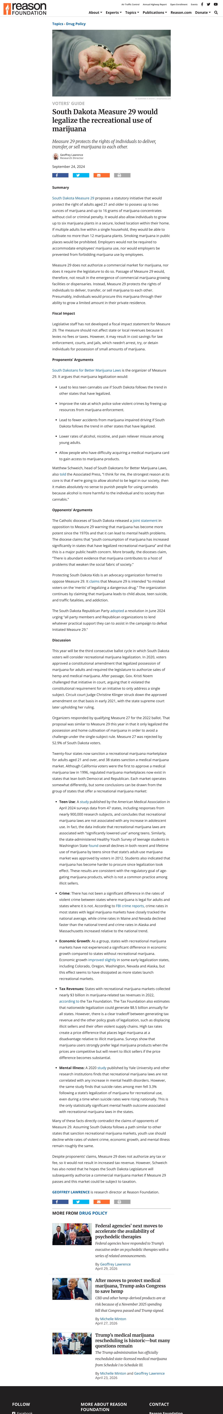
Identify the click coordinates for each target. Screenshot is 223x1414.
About (94, 12)
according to (69, 1001)
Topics (130, 12)
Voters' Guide (68, 103)
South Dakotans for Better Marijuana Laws (86, 370)
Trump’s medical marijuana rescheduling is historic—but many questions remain (132, 1340)
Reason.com (181, 12)
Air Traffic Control (131, 4)
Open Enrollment (178, 4)
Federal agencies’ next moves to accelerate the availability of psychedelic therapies (129, 1231)
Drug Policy (76, 23)
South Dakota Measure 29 (73, 198)
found (93, 845)
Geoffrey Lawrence (71, 1192)
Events (194, 4)
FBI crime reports (130, 905)
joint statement (145, 520)
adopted (117, 610)
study (84, 801)
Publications (153, 12)
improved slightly (102, 959)
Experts (112, 12)
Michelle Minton (113, 1318)
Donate (201, 12)
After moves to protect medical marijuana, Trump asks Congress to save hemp (130, 1286)
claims (94, 581)
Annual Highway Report (155, 4)
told (63, 474)
